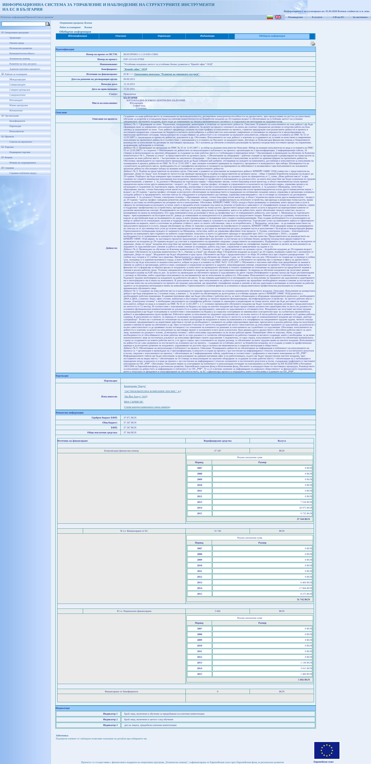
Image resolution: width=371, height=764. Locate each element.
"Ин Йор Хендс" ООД (135, 396)
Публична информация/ (13, 17)
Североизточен (17, 95)
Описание (120, 36)
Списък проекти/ (45, 17)
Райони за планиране (16, 74)
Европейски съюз (323, 761)
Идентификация (77, 36)
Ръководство (295, 17)
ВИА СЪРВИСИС (133, 401)
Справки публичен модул (22, 173)
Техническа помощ (19, 58)
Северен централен (19, 89)
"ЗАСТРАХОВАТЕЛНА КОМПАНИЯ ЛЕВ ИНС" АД (152, 391)
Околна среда (16, 43)
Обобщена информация (272, 36)
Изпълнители (16, 131)
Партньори (15, 126)
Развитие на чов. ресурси (22, 63)
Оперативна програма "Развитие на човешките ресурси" (166, 74)
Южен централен (18, 105)
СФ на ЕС (338, 17)
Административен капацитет (24, 69)
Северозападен (17, 84)
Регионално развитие (20, 48)
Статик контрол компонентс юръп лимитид (147, 407)
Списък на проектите (20, 142)
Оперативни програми (17, 32)
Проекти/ (31, 17)
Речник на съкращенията (22, 162)
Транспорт (15, 37)
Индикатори (207, 36)
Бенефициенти (17, 121)
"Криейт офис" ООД (135, 69)
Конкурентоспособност (22, 53)
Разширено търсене (19, 152)
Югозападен (15, 100)
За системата (360, 17)
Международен (17, 79)
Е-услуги (317, 17)
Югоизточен (16, 110)
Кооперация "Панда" (135, 386)
